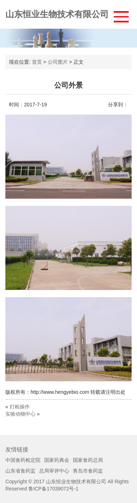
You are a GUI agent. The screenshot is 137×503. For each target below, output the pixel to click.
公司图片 (58, 62)
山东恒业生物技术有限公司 (57, 14)
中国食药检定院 (23, 460)
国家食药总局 (88, 460)
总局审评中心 (54, 471)
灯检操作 (20, 407)
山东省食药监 (20, 471)
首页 (37, 62)
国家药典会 (56, 460)
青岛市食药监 (88, 471)
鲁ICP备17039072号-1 (53, 489)
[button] (118, 15)
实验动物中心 (20, 414)
